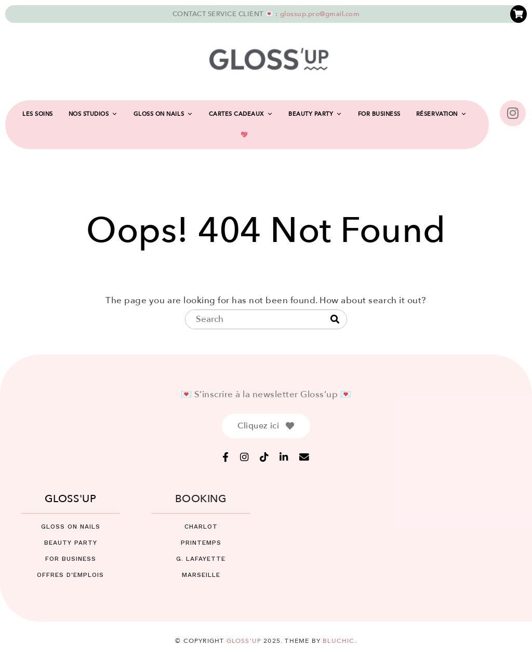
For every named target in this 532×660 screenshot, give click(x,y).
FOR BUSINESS (379, 114)
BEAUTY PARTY (315, 114)
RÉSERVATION (441, 114)
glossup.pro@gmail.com (320, 14)
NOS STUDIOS (93, 114)
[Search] (335, 320)
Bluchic (338, 641)
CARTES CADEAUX (241, 114)
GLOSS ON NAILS (163, 114)
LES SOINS (37, 114)
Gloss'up (244, 641)
